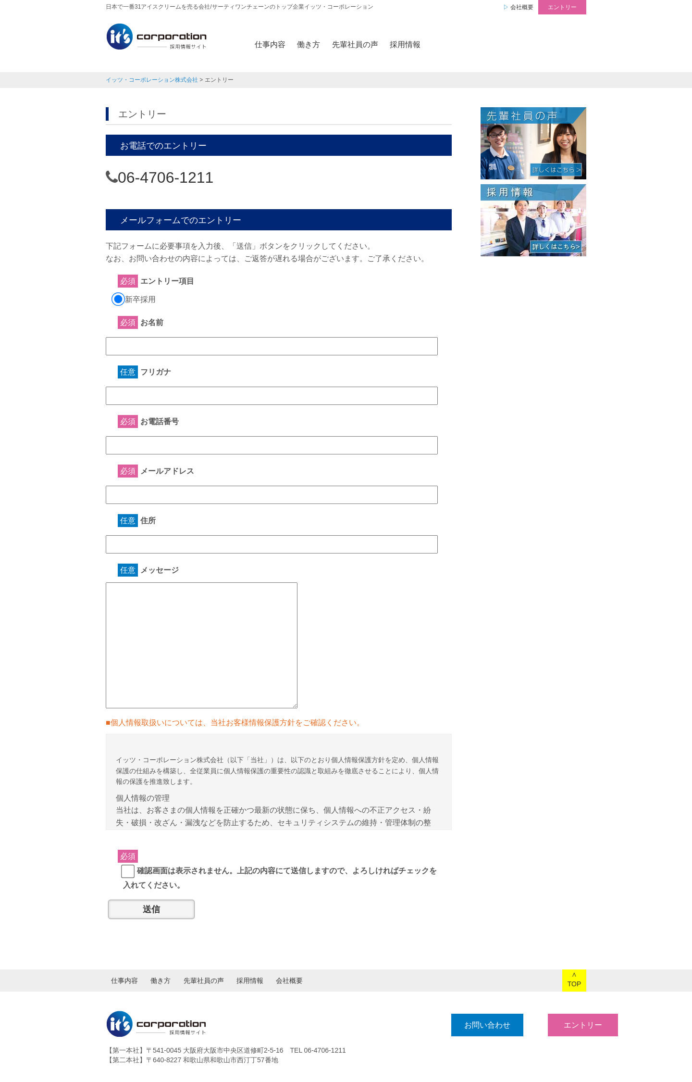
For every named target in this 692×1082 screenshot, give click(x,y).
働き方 (308, 44)
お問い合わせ (455, 1025)
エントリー (562, 7)
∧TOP (574, 979)
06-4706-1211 (165, 177)
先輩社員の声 (355, 44)
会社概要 (521, 7)
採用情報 (405, 44)
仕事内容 (270, 44)
